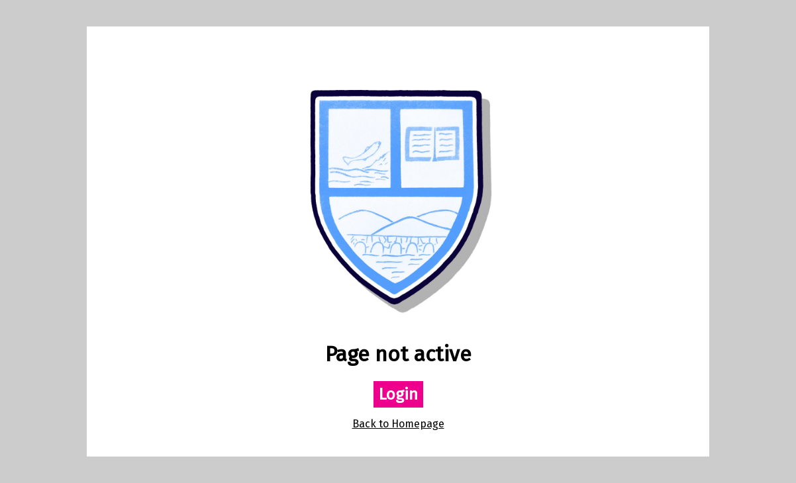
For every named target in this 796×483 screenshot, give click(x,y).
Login (398, 394)
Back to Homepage (398, 423)
